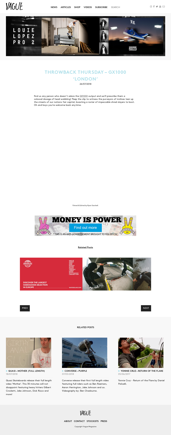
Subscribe (101, 7)
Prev (25, 308)
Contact (79, 421)
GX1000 (84, 96)
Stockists (93, 421)
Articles (66, 7)
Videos (88, 7)
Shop (77, 7)
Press (104, 421)
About (68, 421)
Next (146, 308)
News (54, 7)
